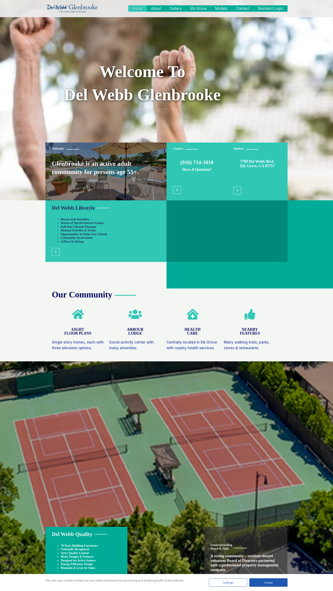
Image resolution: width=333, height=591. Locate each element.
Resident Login (271, 8)
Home (146, 8)
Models (224, 8)
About (163, 8)
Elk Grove (203, 8)
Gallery (181, 8)
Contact (244, 8)
